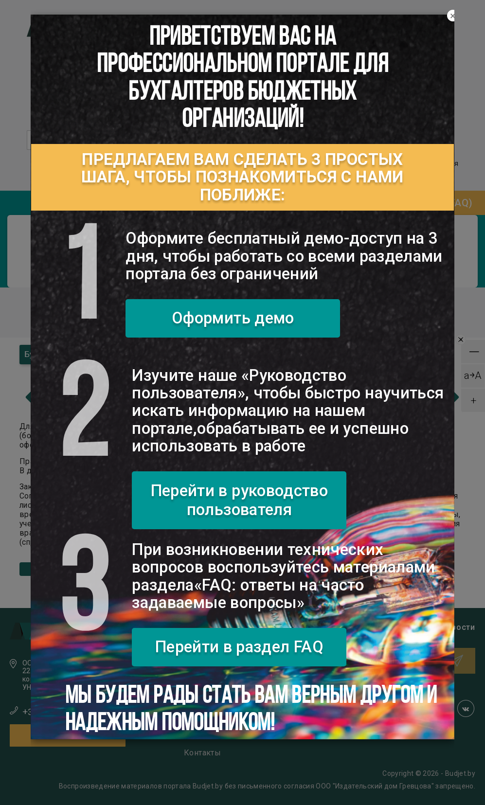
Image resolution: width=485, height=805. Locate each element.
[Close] (453, 16)
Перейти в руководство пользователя (239, 500)
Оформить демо (233, 317)
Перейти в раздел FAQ (239, 646)
